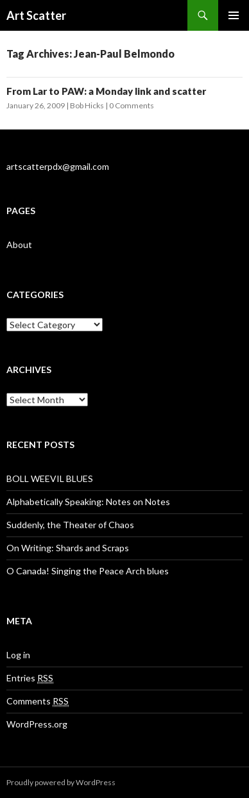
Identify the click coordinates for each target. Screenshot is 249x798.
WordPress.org (36, 724)
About (19, 244)
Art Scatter (36, 15)
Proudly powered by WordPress (61, 782)
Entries (29, 678)
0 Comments (131, 105)
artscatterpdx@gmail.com (57, 166)
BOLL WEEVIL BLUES (49, 478)
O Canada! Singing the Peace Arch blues (87, 570)
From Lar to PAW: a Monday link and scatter (106, 91)
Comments (37, 701)
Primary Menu (233, 15)
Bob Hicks (87, 105)
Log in (18, 654)
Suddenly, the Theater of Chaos (70, 524)
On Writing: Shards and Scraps (67, 547)
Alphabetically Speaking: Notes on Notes (88, 501)
